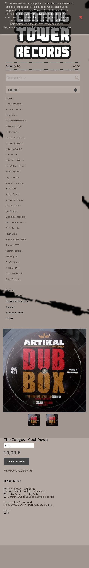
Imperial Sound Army (15, 183)
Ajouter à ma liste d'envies (18, 470)
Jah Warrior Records (14, 200)
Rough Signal (11, 234)
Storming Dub (12, 256)
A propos (10, 307)
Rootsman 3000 (12, 245)
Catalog (9, 98)
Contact (9, 318)
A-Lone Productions (14, 103)
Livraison (10, 290)
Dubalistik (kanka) (14, 149)
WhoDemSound (12, 262)
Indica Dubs (11, 188)
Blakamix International (16, 120)
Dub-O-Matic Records (15, 160)
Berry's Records (12, 115)
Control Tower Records (15, 137)
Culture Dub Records (15, 143)
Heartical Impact (13, 171)
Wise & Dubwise (12, 267)
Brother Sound (12, 132)
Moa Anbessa (11, 211)
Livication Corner (13, 205)
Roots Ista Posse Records (16, 239)
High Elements (12, 177)
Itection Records (12, 194)
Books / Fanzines (13, 279)
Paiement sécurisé (14, 312)
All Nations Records (14, 109)
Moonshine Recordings (15, 217)
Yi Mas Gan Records (14, 273)
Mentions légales (14, 295)
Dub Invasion (11, 154)
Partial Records (12, 228)
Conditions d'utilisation (17, 301)
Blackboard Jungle (13, 126)
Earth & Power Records (15, 166)
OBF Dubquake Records (16, 222)
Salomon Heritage (13, 250)
